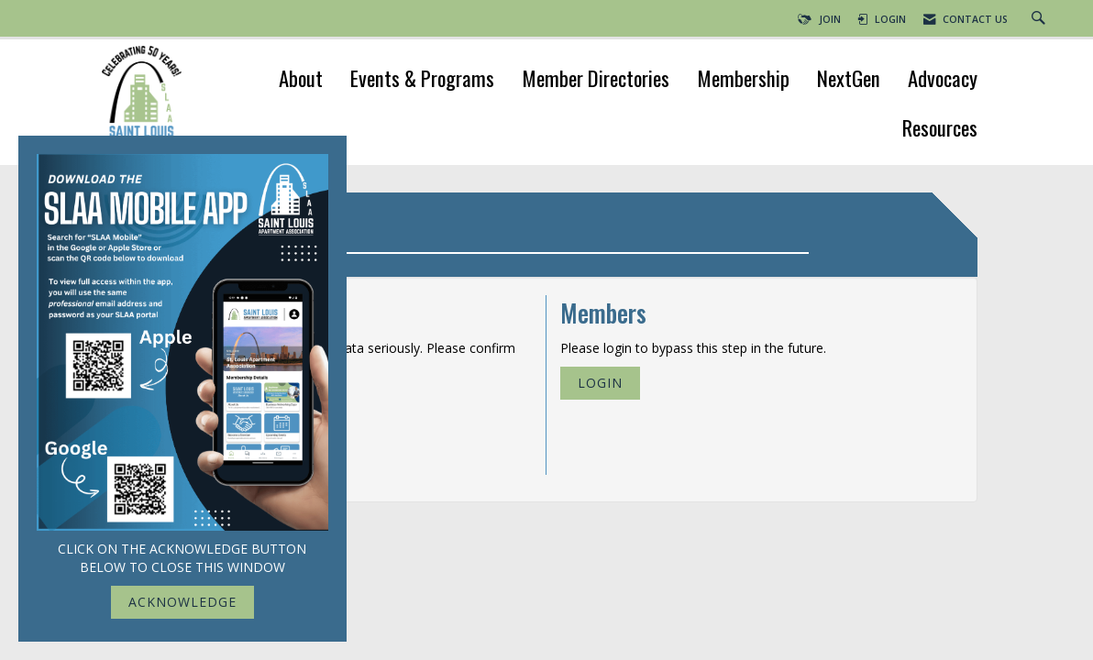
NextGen (848, 80)
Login (600, 382)
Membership (743, 80)
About (301, 80)
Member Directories (595, 80)
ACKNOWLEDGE (182, 601)
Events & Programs (422, 80)
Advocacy (942, 80)
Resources (939, 129)
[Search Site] (1040, 19)
